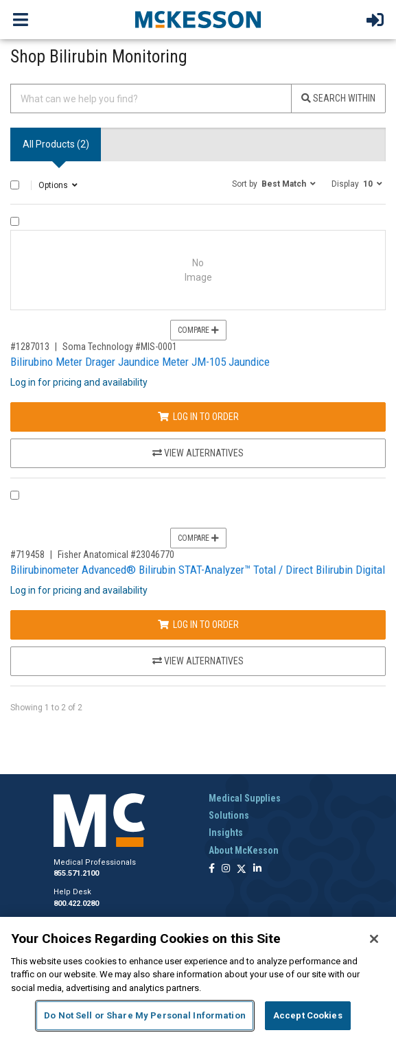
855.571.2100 (76, 873)
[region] (198, 977)
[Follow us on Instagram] (226, 869)
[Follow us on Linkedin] (257, 869)
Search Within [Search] (338, 98)
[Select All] (14, 184)
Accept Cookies (307, 1015)
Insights (226, 832)
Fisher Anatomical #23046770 (116, 554)
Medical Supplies (245, 798)
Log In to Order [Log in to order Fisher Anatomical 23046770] (198, 624)
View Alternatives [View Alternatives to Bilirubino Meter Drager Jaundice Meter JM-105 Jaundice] (198, 452)
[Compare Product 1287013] (14, 221)
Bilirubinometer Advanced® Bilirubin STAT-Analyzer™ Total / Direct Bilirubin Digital (197, 569)
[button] (274, 183)
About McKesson (244, 850)
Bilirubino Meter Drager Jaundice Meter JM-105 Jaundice (140, 362)
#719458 (27, 554)
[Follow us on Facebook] (212, 869)
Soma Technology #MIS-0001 (119, 346)
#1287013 (29, 346)
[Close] (374, 939)
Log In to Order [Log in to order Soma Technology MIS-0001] (198, 416)
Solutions (229, 815)
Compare (198, 330)
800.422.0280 (76, 903)
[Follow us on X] (241, 869)
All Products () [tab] (56, 144)
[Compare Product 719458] (14, 495)
